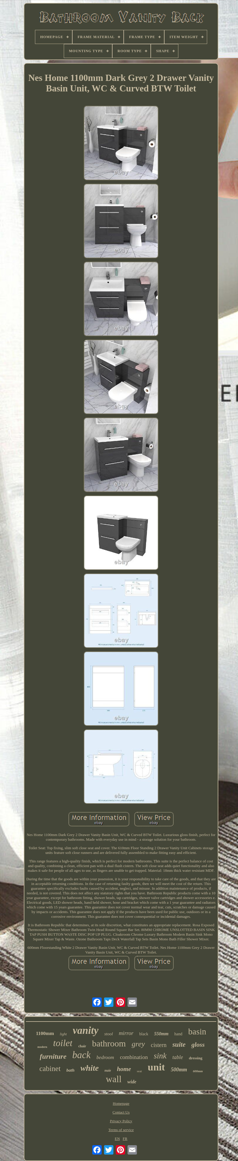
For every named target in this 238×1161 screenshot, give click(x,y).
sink (160, 1055)
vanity (85, 1030)
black (143, 1034)
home (124, 1069)
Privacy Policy (121, 1121)
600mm (198, 1071)
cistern (158, 1045)
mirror (126, 1033)
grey (138, 1044)
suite (179, 1044)
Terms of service (121, 1130)
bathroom (109, 1043)
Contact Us (121, 1112)
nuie (108, 1070)
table (177, 1057)
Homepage (121, 1103)
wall (113, 1079)
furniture (53, 1056)
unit (156, 1067)
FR (125, 1138)
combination (134, 1057)
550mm (161, 1033)
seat (139, 1071)
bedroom (105, 1057)
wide (132, 1081)
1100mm (45, 1033)
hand (178, 1034)
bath (70, 1070)
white (90, 1068)
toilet (63, 1043)
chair (82, 1046)
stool (108, 1033)
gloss (198, 1044)
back (81, 1055)
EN (117, 1138)
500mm (179, 1070)
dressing (195, 1058)
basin (197, 1031)
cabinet (50, 1069)
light (63, 1034)
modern (42, 1046)
